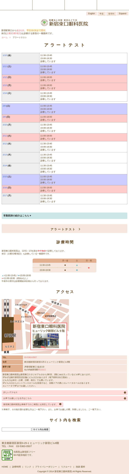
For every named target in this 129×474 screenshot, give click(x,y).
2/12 (5, 143)
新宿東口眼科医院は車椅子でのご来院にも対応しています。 (30, 404)
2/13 (5, 154)
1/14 (5, 93)
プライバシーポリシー (46, 466)
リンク (28, 466)
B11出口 (42, 369)
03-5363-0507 (30, 357)
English (91, 13)
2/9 (4, 117)
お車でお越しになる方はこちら (17, 398)
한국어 (111, 14)
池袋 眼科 (80, 466)
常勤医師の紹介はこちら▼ (17, 215)
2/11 (5, 135)
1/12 (5, 77)
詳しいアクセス (10, 392)
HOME (5, 466)
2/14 (5, 165)
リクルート (66, 466)
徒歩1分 (20, 30)
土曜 (8, 33)
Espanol (122, 13)
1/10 (5, 55)
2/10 (5, 124)
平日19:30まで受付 (36, 30)
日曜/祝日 (16, 33)
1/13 (5, 85)
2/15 (5, 176)
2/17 (5, 195)
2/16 (5, 187)
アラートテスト (64, 229)
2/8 (4, 106)
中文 (102, 14)
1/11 (5, 66)
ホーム (5, 37)
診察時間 (16, 466)
